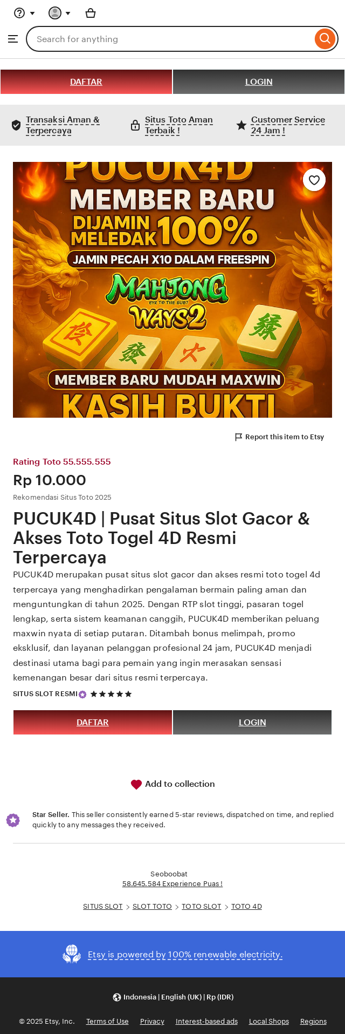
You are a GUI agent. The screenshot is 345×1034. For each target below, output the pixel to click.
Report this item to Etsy (278, 437)
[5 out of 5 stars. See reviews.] (113, 694)
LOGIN (259, 82)
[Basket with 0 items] (91, 13)
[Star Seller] (82, 694)
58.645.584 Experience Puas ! (172, 884)
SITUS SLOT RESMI (45, 694)
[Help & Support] (24, 13)
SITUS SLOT (102, 906)
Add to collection (172, 784)
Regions (313, 1021)
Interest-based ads (207, 1021)
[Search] (325, 39)
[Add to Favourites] (314, 179)
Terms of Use (107, 1021)
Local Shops (269, 1021)
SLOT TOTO (152, 906)
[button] (173, 997)
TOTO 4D (246, 906)
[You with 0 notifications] (60, 13)
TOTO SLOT (201, 906)
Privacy (152, 1021)
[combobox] (169, 39)
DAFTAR (86, 82)
